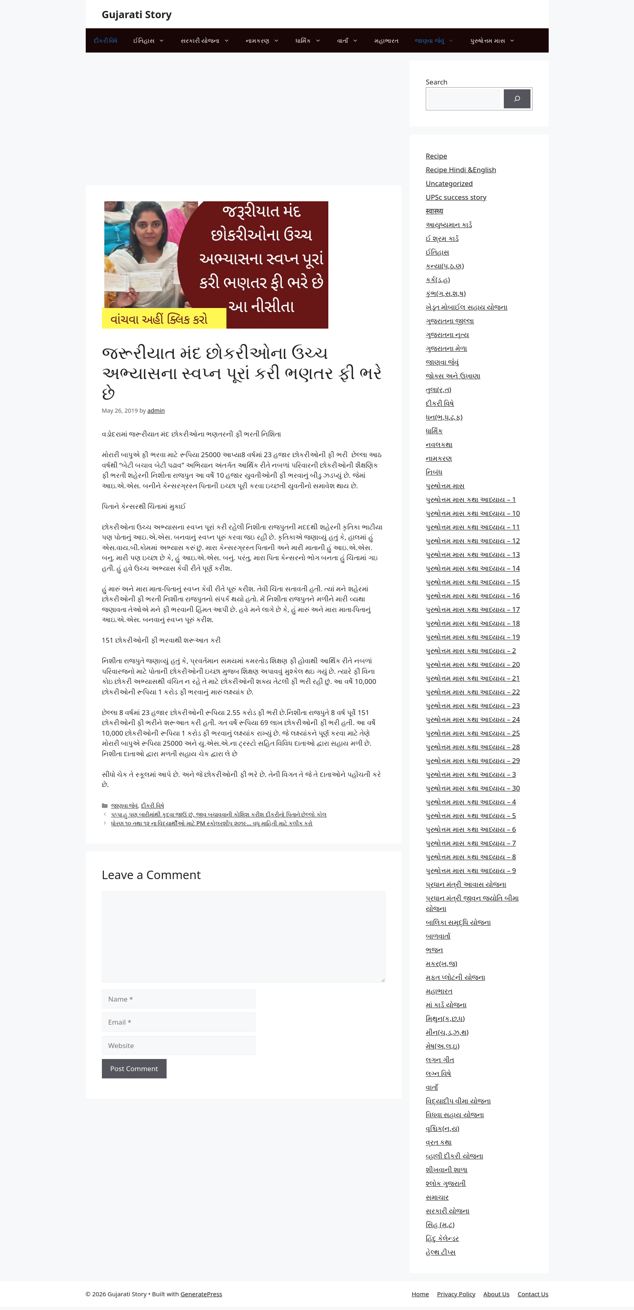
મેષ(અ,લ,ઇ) (442, 1046)
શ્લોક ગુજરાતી (446, 1183)
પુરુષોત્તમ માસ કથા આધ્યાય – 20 (473, 664)
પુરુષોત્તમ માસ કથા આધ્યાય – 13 (473, 554)
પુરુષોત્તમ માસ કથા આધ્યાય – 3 (471, 774)
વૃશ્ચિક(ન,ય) (442, 1128)
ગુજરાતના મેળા (446, 348)
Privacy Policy (456, 1294)
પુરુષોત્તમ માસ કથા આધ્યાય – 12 (473, 540)
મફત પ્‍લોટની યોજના (455, 977)
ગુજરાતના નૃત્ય (447, 334)
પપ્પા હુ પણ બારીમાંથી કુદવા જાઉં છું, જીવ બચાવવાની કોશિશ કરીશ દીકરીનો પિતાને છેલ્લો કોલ (219, 814)
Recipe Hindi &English (461, 169)
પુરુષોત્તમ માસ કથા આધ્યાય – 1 (471, 499)
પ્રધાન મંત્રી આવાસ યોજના (466, 884)
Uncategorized (449, 183)
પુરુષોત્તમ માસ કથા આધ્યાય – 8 (471, 856)
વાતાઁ (351, 40)
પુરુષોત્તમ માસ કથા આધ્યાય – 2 (471, 650)
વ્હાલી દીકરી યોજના (454, 1155)
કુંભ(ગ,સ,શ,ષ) (446, 293)
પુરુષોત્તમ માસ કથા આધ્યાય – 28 (473, 746)
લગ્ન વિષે (438, 1073)
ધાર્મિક (312, 40)
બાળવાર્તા (438, 936)
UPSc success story (456, 197)
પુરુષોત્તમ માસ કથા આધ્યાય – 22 (473, 691)
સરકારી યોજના (209, 40)
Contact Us (533, 1294)
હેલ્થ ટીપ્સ (441, 1252)
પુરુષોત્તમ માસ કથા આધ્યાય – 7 (471, 843)
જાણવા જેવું (438, 40)
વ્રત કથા (439, 1142)
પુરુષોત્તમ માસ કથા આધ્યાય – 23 (473, 705)
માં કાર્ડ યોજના (446, 1004)
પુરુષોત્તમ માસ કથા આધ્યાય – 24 (473, 719)
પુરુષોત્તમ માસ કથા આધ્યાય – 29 (473, 760)
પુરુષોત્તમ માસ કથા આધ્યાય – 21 (473, 678)
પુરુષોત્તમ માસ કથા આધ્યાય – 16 (473, 595)
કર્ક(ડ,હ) (438, 279)
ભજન (434, 949)
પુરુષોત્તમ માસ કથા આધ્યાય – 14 (473, 568)
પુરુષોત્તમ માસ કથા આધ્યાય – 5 (471, 815)
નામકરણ (266, 40)
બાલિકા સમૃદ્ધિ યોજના (458, 922)
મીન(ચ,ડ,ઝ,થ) (447, 1032)
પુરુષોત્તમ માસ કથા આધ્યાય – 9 (471, 870)
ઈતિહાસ (153, 40)
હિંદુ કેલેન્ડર (442, 1238)
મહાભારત (386, 40)
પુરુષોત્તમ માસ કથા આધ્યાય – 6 (471, 829)
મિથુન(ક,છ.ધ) (445, 1018)
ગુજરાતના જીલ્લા (450, 320)
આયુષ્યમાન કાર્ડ (449, 224)
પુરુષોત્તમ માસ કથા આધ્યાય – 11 (473, 527)
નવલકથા (439, 444)
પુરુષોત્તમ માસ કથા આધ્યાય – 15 (473, 581)
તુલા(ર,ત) (438, 389)
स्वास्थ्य (434, 210)
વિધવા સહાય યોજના (455, 1114)
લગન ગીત (440, 1059)
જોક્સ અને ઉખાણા (453, 375)
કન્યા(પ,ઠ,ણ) (445, 265)
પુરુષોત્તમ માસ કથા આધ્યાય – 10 (473, 513)
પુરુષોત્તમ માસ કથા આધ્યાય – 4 (471, 801)
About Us (497, 1294)
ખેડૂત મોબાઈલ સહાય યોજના (466, 307)
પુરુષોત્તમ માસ (496, 40)
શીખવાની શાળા (446, 1169)
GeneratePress (201, 1294)
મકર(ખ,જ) (441, 963)
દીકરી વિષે (106, 40)
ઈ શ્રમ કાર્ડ (442, 238)
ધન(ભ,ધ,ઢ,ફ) (444, 417)
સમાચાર (437, 1197)
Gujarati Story (137, 14)
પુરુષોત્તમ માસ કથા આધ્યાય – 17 (473, 609)
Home (420, 1294)
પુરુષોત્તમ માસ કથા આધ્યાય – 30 (473, 788)
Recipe (436, 155)
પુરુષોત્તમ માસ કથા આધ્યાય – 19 (473, 636)
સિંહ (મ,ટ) (440, 1224)
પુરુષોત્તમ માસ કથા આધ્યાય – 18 (473, 623)
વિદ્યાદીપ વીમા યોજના (458, 1100)
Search (437, 81)
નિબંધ (434, 472)
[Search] (517, 99)
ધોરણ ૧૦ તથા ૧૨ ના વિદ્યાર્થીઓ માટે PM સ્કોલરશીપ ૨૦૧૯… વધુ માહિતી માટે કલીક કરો (212, 823)
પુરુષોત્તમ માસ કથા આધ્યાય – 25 (473, 733)
